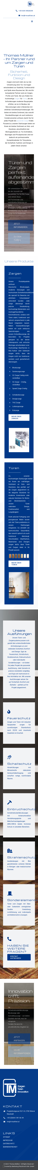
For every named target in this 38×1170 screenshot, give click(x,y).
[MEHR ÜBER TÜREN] (19, 564)
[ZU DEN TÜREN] (19, 239)
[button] (3, 1166)
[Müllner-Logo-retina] (31, 2)
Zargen (17, 99)
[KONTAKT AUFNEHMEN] (19, 957)
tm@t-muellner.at (13, 1122)
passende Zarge (22, 121)
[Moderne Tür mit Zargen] (19, 585)
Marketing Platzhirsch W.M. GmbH (23, 1166)
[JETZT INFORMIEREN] (20, 226)
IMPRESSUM (7, 1140)
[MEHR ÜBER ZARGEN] (19, 417)
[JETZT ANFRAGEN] (19, 1039)
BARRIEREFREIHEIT (10, 1147)
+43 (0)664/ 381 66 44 (15, 1118)
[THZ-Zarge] (19, 440)
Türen (25, 99)
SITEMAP (6, 1137)
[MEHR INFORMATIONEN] (22, 1052)
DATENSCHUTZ (9, 1144)
